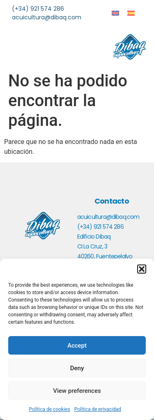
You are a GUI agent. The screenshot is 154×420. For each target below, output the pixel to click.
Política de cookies (49, 409)
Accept (77, 345)
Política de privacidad (97, 409)
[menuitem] (115, 13)
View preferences (77, 390)
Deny (77, 368)
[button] (142, 269)
